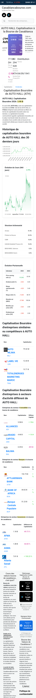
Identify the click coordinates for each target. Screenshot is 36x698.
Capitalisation (8, 87)
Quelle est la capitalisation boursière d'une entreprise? (8, 636)
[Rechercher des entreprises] (18, 21)
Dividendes (19, 87)
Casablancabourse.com (16, 7)
